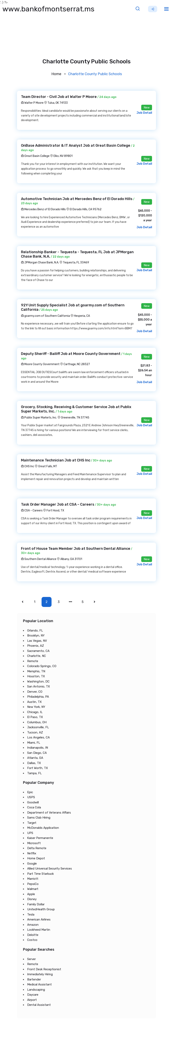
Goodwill (33, 802)
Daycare (32, 994)
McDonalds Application (43, 828)
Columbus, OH (37, 722)
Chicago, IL (35, 712)
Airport (32, 1000)
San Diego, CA (37, 753)
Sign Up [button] (152, 9)
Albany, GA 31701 (71, 559)
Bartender (34, 979)
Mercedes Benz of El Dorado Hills (43, 209)
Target (31, 823)
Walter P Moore (32, 103)
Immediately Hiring (40, 974)
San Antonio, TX (38, 686)
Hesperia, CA (82, 316)
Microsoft (34, 843)
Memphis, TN (36, 671)
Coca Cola (34, 807)
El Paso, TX (35, 717)
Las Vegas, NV (37, 641)
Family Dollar (36, 904)
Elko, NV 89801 (63, 156)
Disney (32, 899)
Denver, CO (34, 691)
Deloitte (32, 935)
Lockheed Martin (38, 929)
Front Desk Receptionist (44, 969)
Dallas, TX (34, 763)
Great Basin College (35, 156)
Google (32, 863)
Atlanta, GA (35, 758)
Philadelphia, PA (38, 696)
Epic (30, 792)
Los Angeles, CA (38, 737)
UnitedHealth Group (41, 909)
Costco (32, 940)
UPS (30, 833)
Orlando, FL (35, 630)
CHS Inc (27, 466)
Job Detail (144, 113)
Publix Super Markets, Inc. (39, 417)
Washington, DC (38, 681)
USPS (31, 797)
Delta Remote (36, 848)
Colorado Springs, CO (41, 666)
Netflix (31, 853)
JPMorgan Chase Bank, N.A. (40, 262)
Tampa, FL (34, 773)
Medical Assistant (39, 984)
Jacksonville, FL (38, 727)
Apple (31, 894)
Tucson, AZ (35, 732)
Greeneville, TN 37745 (75, 417)
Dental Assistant (39, 1005)
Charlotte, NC (36, 656)
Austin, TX (34, 702)
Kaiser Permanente (40, 838)
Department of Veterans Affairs (49, 812)
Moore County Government (40, 364)
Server (31, 959)
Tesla (30, 914)
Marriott (32, 879)
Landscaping (36, 989)
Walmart (32, 889)
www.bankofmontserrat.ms (48, 9)
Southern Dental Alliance (38, 559)
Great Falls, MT (47, 466)
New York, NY (36, 707)
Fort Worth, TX (37, 768)
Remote (32, 661)
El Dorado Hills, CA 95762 (85, 209)
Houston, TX (36, 676)
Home (56, 74)
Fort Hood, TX (55, 510)
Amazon (33, 924)
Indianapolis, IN (37, 747)
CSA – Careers (32, 510)
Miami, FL (33, 742)
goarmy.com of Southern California (45, 316)
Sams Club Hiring (38, 817)
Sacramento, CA (38, 651)
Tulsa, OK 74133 (58, 103)
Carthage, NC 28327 (77, 364)
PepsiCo (33, 884)
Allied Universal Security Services (49, 868)
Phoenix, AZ (35, 646)
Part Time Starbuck (40, 874)
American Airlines (39, 919)
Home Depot (36, 858)
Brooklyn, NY (36, 635)
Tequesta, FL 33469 (76, 262)
